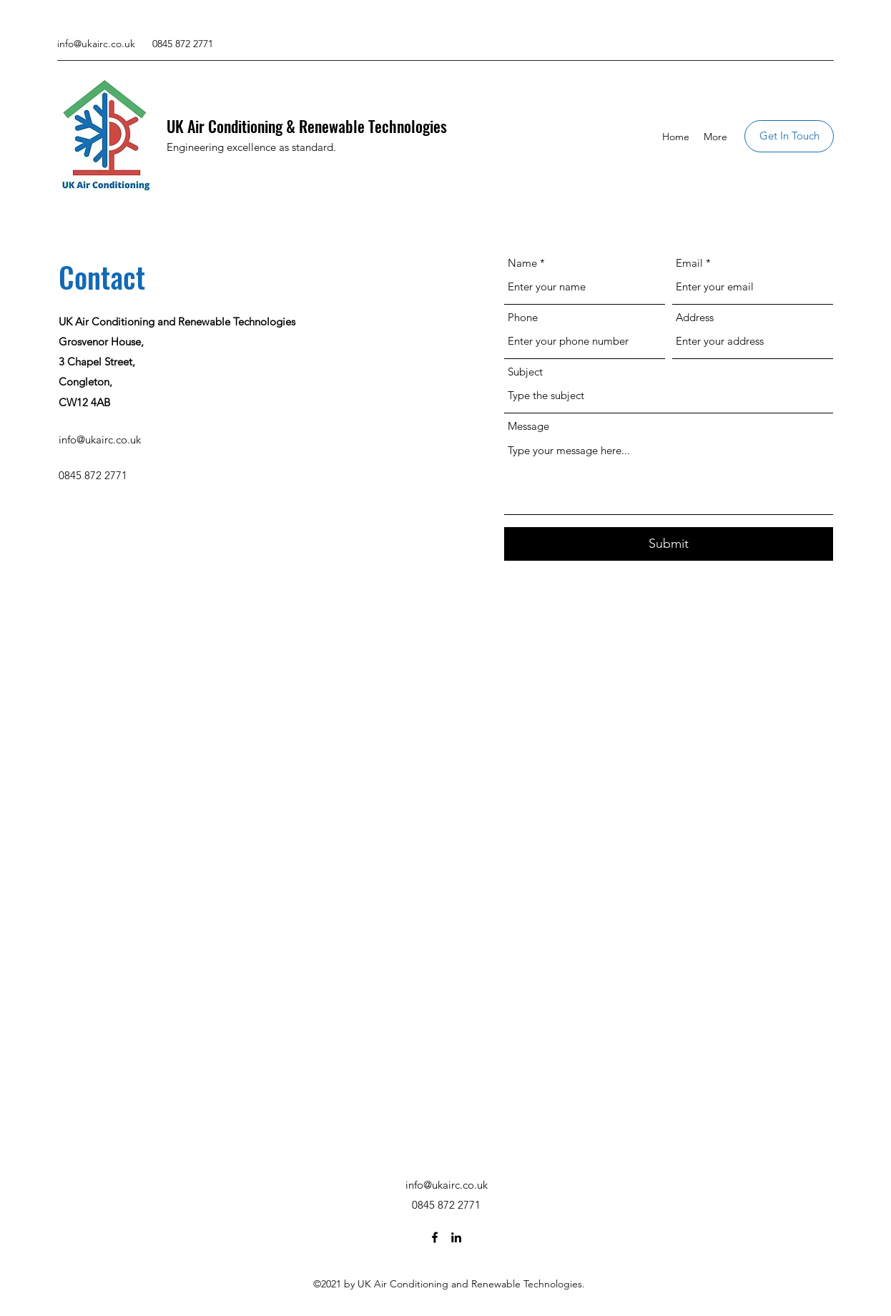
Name (522, 262)
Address (695, 317)
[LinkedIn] (456, 1237)
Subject (525, 371)
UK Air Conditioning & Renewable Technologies (307, 125)
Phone (523, 317)
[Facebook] (435, 1237)
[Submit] (668, 544)
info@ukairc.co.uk (96, 43)
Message (528, 426)
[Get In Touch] (789, 136)
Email (689, 262)
